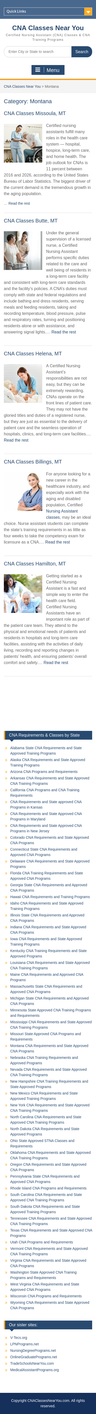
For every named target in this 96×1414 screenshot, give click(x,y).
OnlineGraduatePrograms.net (33, 1357)
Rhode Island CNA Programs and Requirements (48, 1188)
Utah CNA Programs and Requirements (41, 1242)
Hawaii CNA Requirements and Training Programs (50, 897)
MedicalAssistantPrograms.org (34, 1370)
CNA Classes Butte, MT (31, 220)
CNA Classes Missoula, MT (35, 113)
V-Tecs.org (18, 1338)
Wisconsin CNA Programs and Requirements (46, 1296)
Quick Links (16, 11)
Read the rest (19, 203)
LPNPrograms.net (24, 1344)
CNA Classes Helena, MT (33, 353)
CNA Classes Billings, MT (33, 462)
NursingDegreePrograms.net (33, 1350)
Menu (47, 70)
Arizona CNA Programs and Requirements (44, 772)
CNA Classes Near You (48, 28)
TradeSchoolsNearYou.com (32, 1363)
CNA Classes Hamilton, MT (35, 563)
